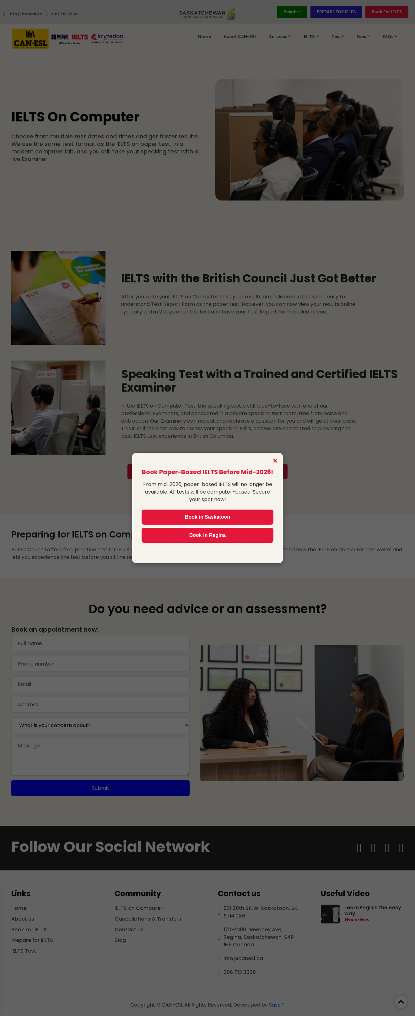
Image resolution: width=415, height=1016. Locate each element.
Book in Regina (207, 535)
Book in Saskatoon (207, 517)
